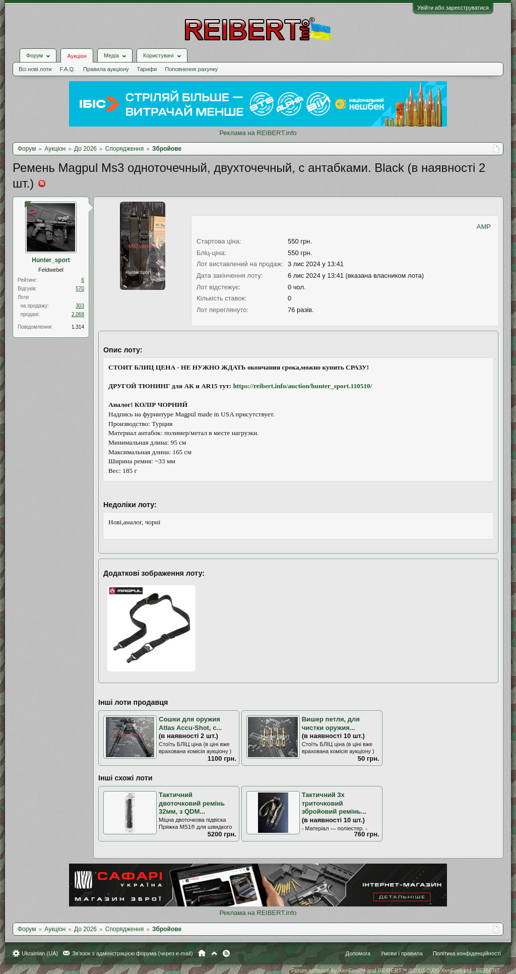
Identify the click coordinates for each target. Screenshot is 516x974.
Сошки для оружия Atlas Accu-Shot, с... (190, 723)
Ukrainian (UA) (40, 953)
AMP (484, 226)
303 (80, 306)
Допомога (358, 953)
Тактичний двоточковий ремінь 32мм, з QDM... (192, 803)
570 (80, 288)
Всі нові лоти (35, 69)
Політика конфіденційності (467, 953)
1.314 (78, 327)
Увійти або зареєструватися (453, 8)
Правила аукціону (105, 69)
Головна (202, 953)
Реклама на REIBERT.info (257, 133)
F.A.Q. (67, 69)
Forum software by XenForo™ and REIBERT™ (396, 970)
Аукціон (76, 56)
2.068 (78, 314)
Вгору (214, 953)
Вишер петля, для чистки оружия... (331, 723)
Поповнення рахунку (191, 69)
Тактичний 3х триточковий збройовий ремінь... (334, 803)
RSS (226, 953)
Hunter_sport (51, 260)
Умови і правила (401, 953)
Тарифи (147, 69)
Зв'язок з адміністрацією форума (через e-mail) (132, 953)
